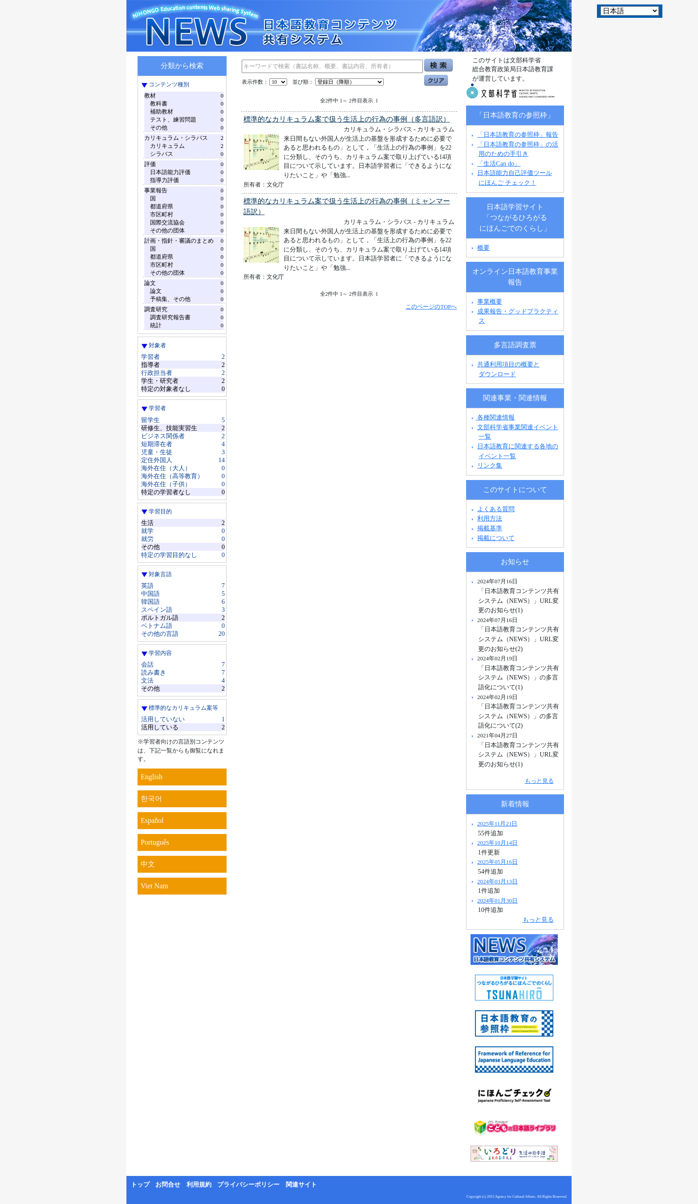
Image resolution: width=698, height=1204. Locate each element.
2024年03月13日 (497, 881)
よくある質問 (496, 509)
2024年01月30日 (497, 900)
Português (155, 842)
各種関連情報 (492, 417)
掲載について (496, 537)
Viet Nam (154, 886)
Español (152, 820)
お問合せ (167, 1184)
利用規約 (199, 1184)
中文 (148, 864)
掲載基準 (489, 528)
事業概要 (489, 301)
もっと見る (539, 780)
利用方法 (489, 518)
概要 (483, 247)
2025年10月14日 (497, 842)
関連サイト (301, 1184)
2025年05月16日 (497, 861)
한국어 (151, 798)
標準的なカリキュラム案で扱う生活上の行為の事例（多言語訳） (346, 119)
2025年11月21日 (497, 823)
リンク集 (489, 465)
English (151, 777)
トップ (140, 1184)
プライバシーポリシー (248, 1184)
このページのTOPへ (431, 306)
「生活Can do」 (498, 163)
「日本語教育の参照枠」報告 (517, 134)
